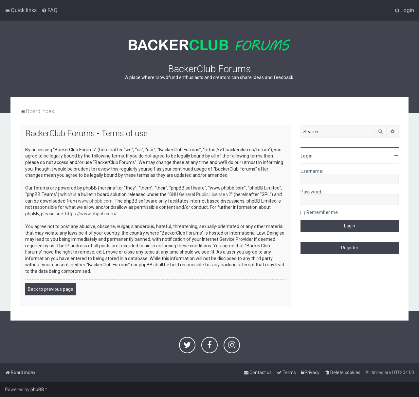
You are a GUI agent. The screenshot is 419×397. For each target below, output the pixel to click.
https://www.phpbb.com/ (91, 213)
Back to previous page (50, 289)
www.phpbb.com (95, 201)
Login (307, 155)
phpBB (37, 389)
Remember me (322, 212)
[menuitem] (50, 10)
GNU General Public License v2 (200, 194)
